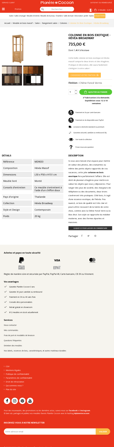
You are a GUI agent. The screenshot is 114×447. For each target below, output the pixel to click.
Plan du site (11, 385)
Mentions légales (13, 365)
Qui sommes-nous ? (14, 381)
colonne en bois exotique (85, 172)
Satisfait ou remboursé (100, 3)
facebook (70, 406)
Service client (9, 3)
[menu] (85, 78)
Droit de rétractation (14, 377)
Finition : (84, 86)
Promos (18, 9)
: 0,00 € (105, 10)
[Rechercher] (42, 9)
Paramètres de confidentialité (18, 373)
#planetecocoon (78, 409)
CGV (8, 361)
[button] (103, 10)
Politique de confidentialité (17, 369)
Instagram (80, 406)
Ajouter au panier (97, 95)
